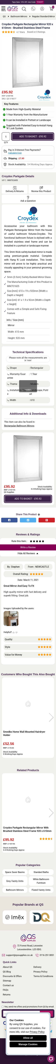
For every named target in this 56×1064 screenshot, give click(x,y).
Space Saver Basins (15, 872)
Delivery (37, 967)
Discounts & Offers (12, 976)
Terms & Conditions (43, 976)
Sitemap (7, 980)
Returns (6, 994)
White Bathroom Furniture (41, 881)
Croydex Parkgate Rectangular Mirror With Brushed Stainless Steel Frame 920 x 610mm (27, 829)
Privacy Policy (40, 971)
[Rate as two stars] (33, 542)
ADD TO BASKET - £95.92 (32, 136)
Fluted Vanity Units (41, 890)
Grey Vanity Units (14, 881)
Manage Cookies (28, 1044)
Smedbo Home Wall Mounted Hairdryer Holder (24, 733)
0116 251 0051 (45, 955)
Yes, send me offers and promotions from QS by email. (29, 1006)
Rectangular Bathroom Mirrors (19, 425)
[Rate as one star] (31, 542)
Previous (4, 717)
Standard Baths (41, 872)
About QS (7, 967)
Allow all (28, 1038)
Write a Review (28, 547)
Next (51, 717)
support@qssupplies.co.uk (17, 955)
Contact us (8, 985)
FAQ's (5, 990)
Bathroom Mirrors (15, 890)
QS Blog (7, 971)
